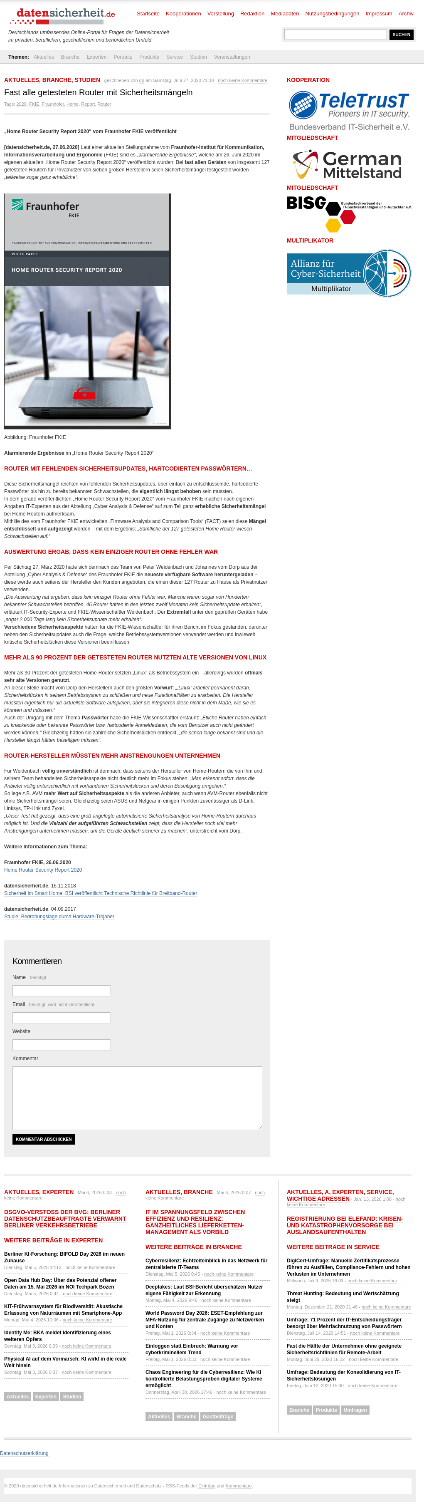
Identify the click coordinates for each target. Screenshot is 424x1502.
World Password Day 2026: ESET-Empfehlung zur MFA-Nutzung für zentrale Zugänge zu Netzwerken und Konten (204, 1319)
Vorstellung (220, 13)
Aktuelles (44, 57)
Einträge (206, 1485)
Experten (96, 57)
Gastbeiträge (218, 1417)
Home (73, 104)
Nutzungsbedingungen (332, 13)
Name (29, 977)
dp (141, 80)
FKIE (34, 104)
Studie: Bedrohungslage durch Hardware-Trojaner (59, 917)
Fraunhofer (53, 104)
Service (174, 57)
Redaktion (252, 13)
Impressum (379, 13)
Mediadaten (285, 13)
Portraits (122, 57)
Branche (70, 57)
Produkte (149, 57)
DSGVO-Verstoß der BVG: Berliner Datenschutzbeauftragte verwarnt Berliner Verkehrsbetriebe (65, 1219)
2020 (21, 104)
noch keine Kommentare (242, 80)
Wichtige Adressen (318, 1198)
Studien (198, 57)
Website (21, 1031)
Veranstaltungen (232, 57)
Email (54, 1004)
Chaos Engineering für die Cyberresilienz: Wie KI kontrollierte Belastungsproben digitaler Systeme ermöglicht (203, 1378)
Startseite (148, 13)
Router (104, 104)
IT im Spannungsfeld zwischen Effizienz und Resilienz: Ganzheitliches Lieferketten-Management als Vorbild (195, 1222)
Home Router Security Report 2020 (43, 870)
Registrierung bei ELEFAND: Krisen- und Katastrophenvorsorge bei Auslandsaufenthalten (345, 1225)
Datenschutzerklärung (24, 1453)
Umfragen (355, 1410)
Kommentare (239, 1485)
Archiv (406, 13)
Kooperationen (183, 13)
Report (88, 104)
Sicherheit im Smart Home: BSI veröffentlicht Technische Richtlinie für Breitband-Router (100, 893)
